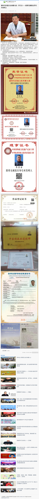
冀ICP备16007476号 (5, 497)
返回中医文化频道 (35, 352)
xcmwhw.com (21, 496)
